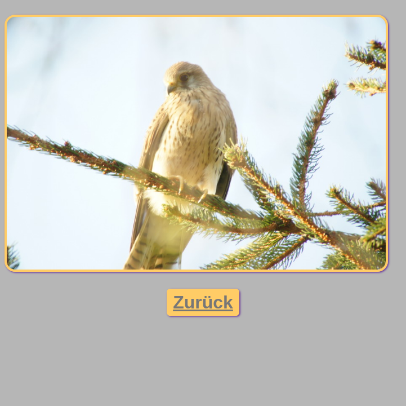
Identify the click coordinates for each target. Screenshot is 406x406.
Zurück (203, 302)
